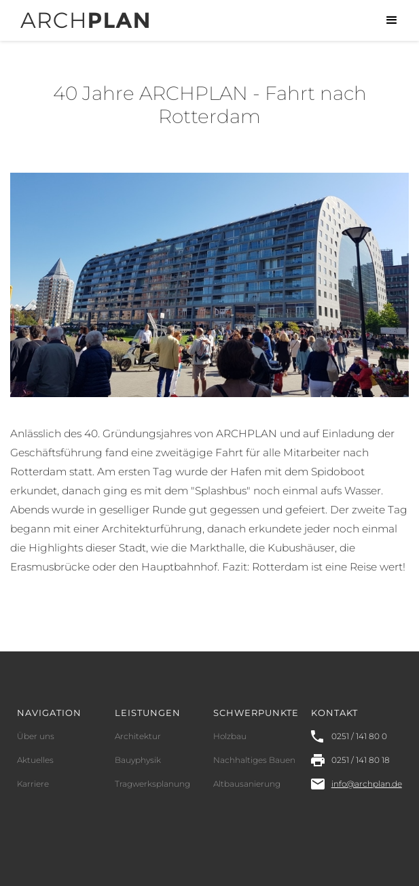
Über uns (35, 736)
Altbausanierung (246, 784)
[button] (391, 20)
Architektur (138, 736)
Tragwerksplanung (152, 784)
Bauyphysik (138, 760)
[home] (81, 14)
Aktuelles (35, 760)
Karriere (33, 784)
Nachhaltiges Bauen (254, 760)
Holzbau (230, 736)
